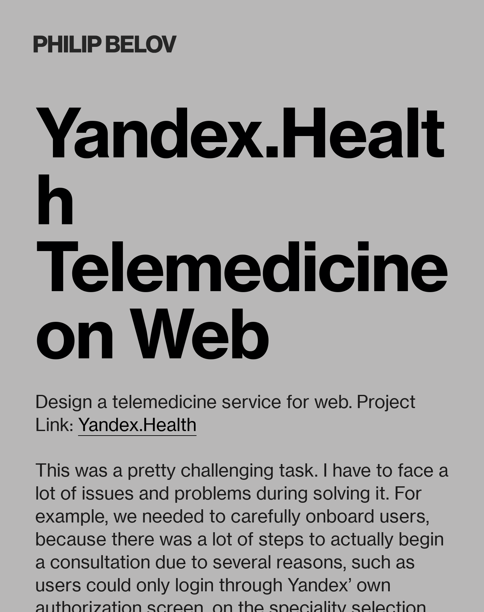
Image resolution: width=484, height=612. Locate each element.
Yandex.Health (137, 424)
